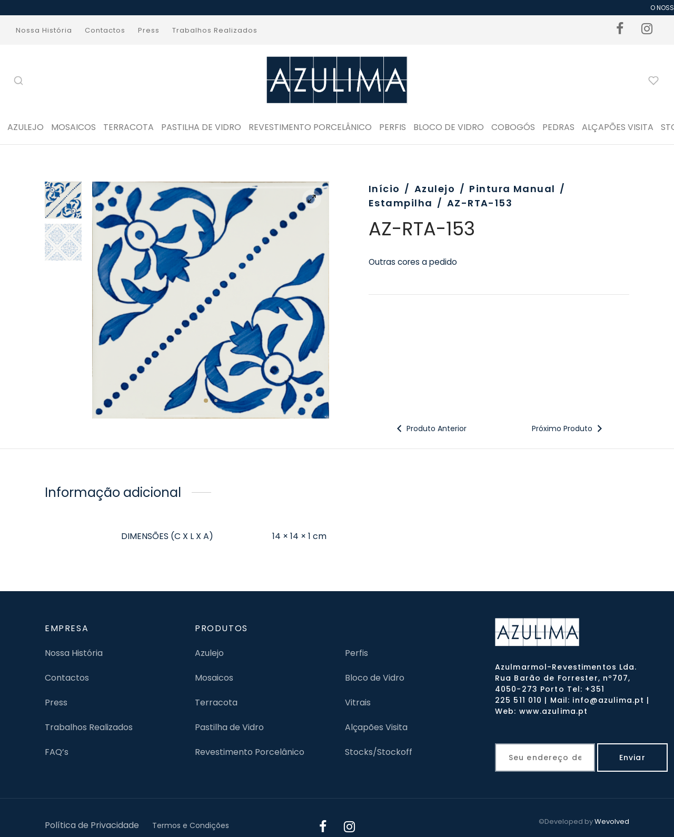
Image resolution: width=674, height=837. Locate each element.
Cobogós (513, 127)
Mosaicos (73, 127)
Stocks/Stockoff (378, 752)
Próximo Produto (567, 428)
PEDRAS (558, 127)
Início (384, 188)
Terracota (128, 127)
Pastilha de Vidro (201, 127)
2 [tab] (215, 400)
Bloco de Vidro (374, 678)
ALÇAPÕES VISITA (617, 127)
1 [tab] (206, 400)
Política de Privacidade (92, 825)
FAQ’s (56, 752)
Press (149, 30)
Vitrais (358, 702)
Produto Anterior (430, 428)
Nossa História (44, 30)
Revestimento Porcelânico (310, 127)
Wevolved (611, 821)
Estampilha (400, 203)
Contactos (105, 30)
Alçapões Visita (376, 727)
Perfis (356, 653)
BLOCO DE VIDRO (448, 127)
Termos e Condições (190, 825)
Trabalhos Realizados (214, 30)
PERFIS (392, 127)
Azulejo (25, 127)
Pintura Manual (512, 188)
